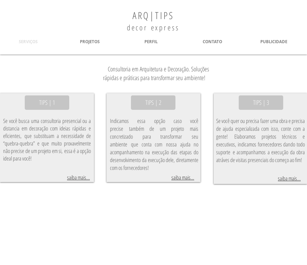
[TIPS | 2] (153, 102)
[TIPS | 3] (261, 102)
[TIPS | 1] (47, 102)
